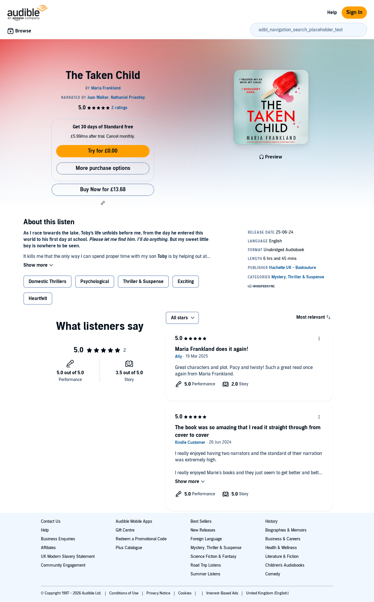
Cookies (185, 593)
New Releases (203, 530)
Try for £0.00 (102, 151)
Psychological (94, 281)
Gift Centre (125, 530)
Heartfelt (38, 298)
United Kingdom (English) (267, 593)
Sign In (354, 12)
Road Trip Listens (206, 565)
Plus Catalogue (129, 547)
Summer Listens (205, 574)
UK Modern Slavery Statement (68, 556)
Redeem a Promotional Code (141, 539)
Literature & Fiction (282, 556)
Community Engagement (63, 565)
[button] (103, 203)
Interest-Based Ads (222, 593)
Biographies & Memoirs (286, 530)
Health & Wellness (281, 547)
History (271, 521)
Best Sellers (201, 521)
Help (332, 12)
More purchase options (103, 168)
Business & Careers (282, 539)
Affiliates (48, 547)
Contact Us (50, 521)
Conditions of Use (124, 593)
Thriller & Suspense (143, 281)
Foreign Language (206, 539)
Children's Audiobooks (284, 565)
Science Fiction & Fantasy (213, 556)
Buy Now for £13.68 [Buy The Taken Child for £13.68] (103, 190)
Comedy (272, 574)
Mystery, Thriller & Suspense (216, 547)
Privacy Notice (158, 593)
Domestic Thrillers (47, 281)
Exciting (186, 281)
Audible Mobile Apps (134, 521)
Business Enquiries (58, 539)
